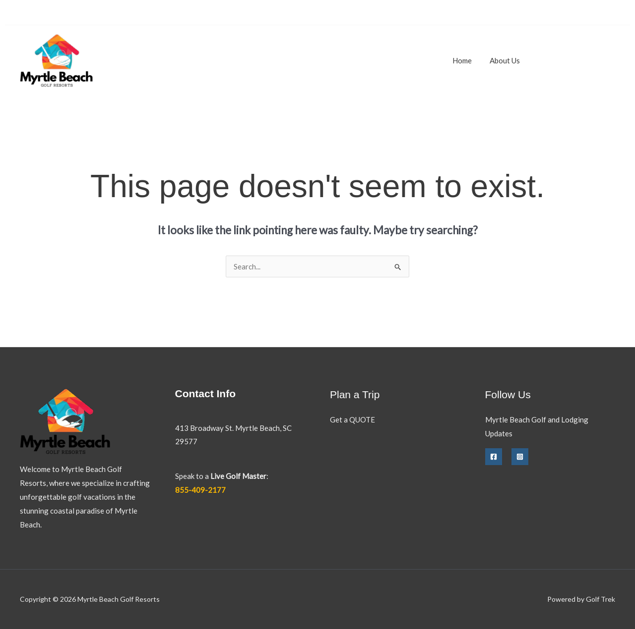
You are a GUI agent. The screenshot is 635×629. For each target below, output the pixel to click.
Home (467, 60)
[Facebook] (493, 456)
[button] (577, 60)
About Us (507, 60)
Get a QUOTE (352, 419)
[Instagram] (519, 456)
